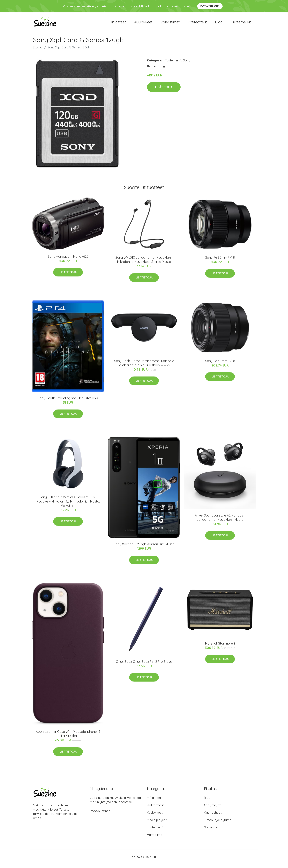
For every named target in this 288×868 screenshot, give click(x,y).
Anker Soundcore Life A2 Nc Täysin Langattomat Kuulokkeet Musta (220, 522)
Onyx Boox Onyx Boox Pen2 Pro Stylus (144, 666)
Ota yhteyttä (212, 809)
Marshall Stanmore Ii (220, 648)
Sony (186, 65)
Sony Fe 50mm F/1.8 (220, 365)
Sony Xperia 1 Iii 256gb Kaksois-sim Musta (144, 549)
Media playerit (157, 824)
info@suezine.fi (100, 815)
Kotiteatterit (197, 24)
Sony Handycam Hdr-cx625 (68, 261)
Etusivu (38, 52)
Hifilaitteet (118, 24)
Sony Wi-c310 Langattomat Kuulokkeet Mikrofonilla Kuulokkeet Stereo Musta (144, 264)
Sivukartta (211, 832)
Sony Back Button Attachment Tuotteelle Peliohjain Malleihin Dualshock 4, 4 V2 (144, 367)
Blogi (219, 24)
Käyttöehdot (213, 817)
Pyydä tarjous (209, 6)
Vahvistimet (170, 24)
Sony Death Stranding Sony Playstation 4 (68, 402)
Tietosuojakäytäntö (217, 824)
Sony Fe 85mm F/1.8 (220, 262)
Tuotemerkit (241, 24)
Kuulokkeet (143, 24)
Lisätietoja (163, 91)
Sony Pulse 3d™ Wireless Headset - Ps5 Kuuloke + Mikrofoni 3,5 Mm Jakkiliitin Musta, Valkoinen (68, 506)
